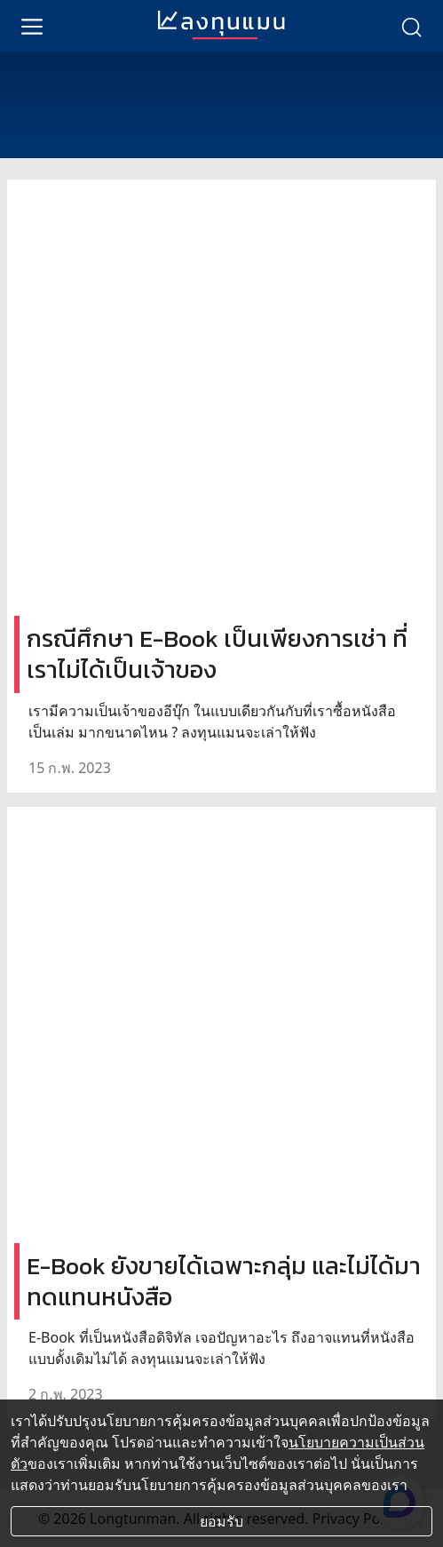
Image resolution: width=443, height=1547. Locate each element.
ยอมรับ (221, 1521)
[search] (411, 25)
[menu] (32, 25)
